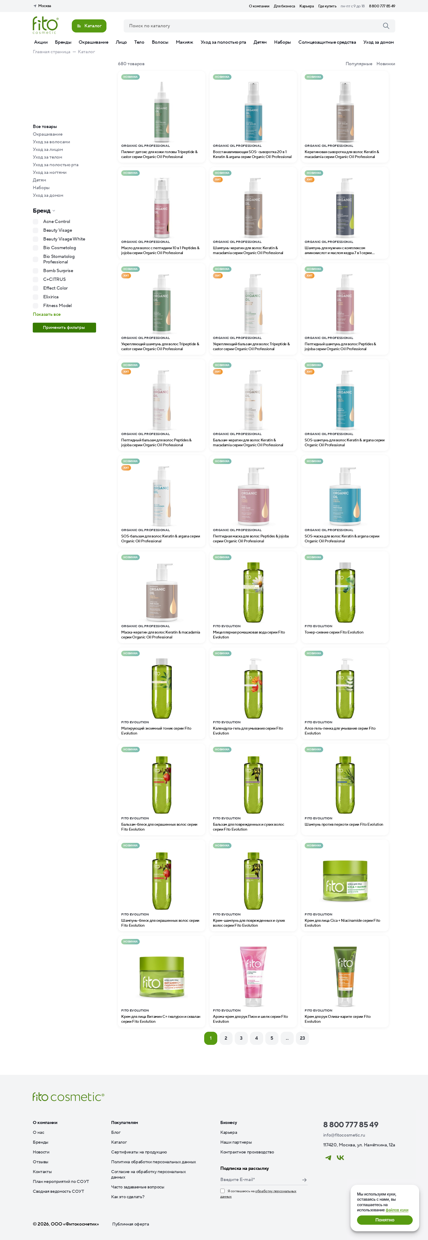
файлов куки (397, 1210)
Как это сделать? (128, 1197)
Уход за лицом (48, 149)
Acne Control (56, 221)
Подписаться (304, 1180)
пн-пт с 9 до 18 (353, 6)
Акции (40, 42)
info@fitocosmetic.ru (344, 1135)
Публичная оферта (130, 1224)
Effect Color (55, 288)
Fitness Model (57, 305)
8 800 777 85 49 (382, 6)
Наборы (282, 42)
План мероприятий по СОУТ (61, 1181)
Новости (41, 1152)
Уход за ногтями (50, 172)
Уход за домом (378, 42)
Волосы (160, 42)
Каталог (119, 1142)
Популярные (359, 64)
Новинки (385, 64)
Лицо (121, 42)
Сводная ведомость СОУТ (58, 1191)
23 (302, 1038)
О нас (38, 1132)
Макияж (184, 42)
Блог (116, 1132)
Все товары (45, 126)
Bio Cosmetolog (59, 248)
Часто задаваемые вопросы (137, 1187)
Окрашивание (93, 42)
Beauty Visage (57, 230)
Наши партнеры (236, 1142)
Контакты (42, 1171)
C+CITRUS (54, 279)
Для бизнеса (284, 6)
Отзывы (40, 1162)
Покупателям (124, 1122)
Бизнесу (228, 1122)
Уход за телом (47, 157)
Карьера (306, 6)
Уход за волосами (51, 142)
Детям (260, 42)
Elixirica (51, 297)
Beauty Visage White (64, 239)
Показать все (47, 314)
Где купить (327, 6)
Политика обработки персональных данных (153, 1162)
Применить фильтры (64, 327)
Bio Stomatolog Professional (59, 259)
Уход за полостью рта (223, 42)
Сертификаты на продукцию (139, 1152)
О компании (259, 6)
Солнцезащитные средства (327, 42)
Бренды (63, 42)
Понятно (384, 1220)
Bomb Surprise (58, 270)
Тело (139, 42)
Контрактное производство (247, 1152)
